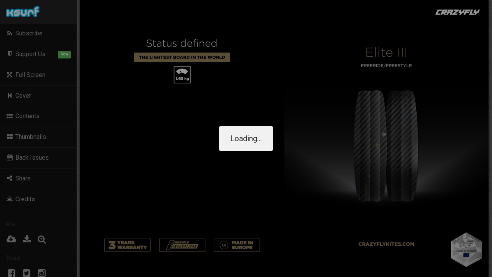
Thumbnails (26, 136)
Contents (23, 116)
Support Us (38, 54)
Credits (20, 199)
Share (18, 178)
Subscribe (24, 33)
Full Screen (25, 74)
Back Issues (27, 157)
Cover (18, 95)
